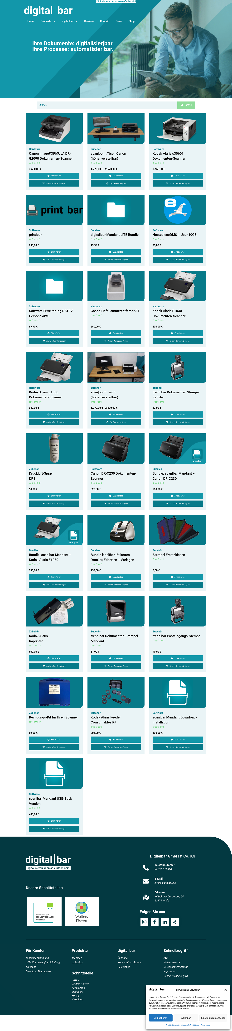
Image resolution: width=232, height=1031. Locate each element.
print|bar (35, 235)
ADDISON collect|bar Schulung (43, 962)
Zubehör (96, 149)
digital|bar (70, 21)
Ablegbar (31, 966)
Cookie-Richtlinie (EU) (176, 976)
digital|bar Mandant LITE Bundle (115, 235)
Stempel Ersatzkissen (169, 555)
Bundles (95, 230)
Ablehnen (186, 1018)
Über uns (123, 957)
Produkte (48, 21)
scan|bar (77, 957)
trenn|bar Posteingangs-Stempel (177, 636)
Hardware (34, 149)
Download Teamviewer (38, 971)
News (119, 21)
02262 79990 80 (164, 869)
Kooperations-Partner (130, 962)
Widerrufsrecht (172, 962)
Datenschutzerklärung (190, 1025)
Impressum (205, 1025)
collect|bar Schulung (37, 957)
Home (30, 21)
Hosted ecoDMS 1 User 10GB (175, 235)
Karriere (89, 21)
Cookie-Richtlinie (173, 1025)
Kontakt (104, 21)
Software (34, 230)
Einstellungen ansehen (213, 1018)
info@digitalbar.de (165, 882)
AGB (166, 957)
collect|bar (77, 962)
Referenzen (124, 966)
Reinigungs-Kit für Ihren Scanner (53, 717)
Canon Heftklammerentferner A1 (115, 311)
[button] (225, 990)
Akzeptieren (160, 1018)
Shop (132, 21)
